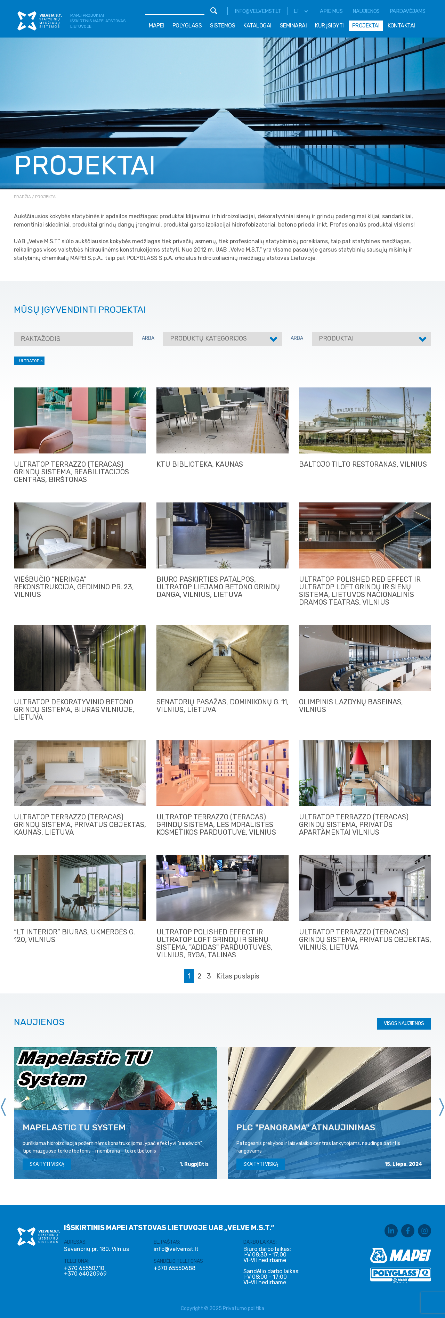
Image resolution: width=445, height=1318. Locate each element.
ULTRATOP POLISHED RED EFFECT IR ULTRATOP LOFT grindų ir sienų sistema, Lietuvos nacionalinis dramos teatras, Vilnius (360, 590)
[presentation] (3, 1107)
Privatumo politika (243, 1308)
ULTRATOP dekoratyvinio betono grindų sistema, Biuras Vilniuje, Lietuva (74, 709)
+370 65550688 (174, 1268)
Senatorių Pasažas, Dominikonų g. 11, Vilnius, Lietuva (222, 706)
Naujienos (366, 11)
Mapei (156, 25)
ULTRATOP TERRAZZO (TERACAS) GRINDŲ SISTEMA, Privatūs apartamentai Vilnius (353, 824)
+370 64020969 (85, 1274)
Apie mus (331, 11)
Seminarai (293, 25)
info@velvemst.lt (258, 11)
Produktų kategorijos (208, 338)
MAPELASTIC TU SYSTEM (74, 1127)
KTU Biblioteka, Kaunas (199, 464)
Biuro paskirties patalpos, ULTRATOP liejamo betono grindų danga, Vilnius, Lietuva (218, 587)
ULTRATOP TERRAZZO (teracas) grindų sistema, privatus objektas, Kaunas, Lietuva (80, 824)
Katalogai (257, 25)
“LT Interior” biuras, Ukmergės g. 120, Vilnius (74, 936)
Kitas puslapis (237, 976)
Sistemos (222, 25)
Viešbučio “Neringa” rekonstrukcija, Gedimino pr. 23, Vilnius (74, 587)
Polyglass (187, 25)
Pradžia (22, 196)
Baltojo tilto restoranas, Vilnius (363, 464)
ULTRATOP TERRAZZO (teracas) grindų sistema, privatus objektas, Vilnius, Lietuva (365, 939)
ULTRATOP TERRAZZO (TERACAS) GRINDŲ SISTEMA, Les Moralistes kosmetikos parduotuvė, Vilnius (216, 824)
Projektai (366, 25)
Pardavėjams (408, 11)
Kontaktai (401, 25)
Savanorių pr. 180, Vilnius (96, 1249)
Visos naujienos (404, 1023)
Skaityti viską (47, 1164)
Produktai (336, 338)
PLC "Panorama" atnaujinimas (305, 1127)
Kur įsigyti (329, 25)
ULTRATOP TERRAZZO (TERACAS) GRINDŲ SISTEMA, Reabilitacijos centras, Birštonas (71, 472)
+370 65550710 (84, 1268)
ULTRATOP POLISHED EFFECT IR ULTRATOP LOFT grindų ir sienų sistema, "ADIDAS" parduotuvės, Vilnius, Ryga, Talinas (214, 943)
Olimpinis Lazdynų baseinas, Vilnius (351, 706)
